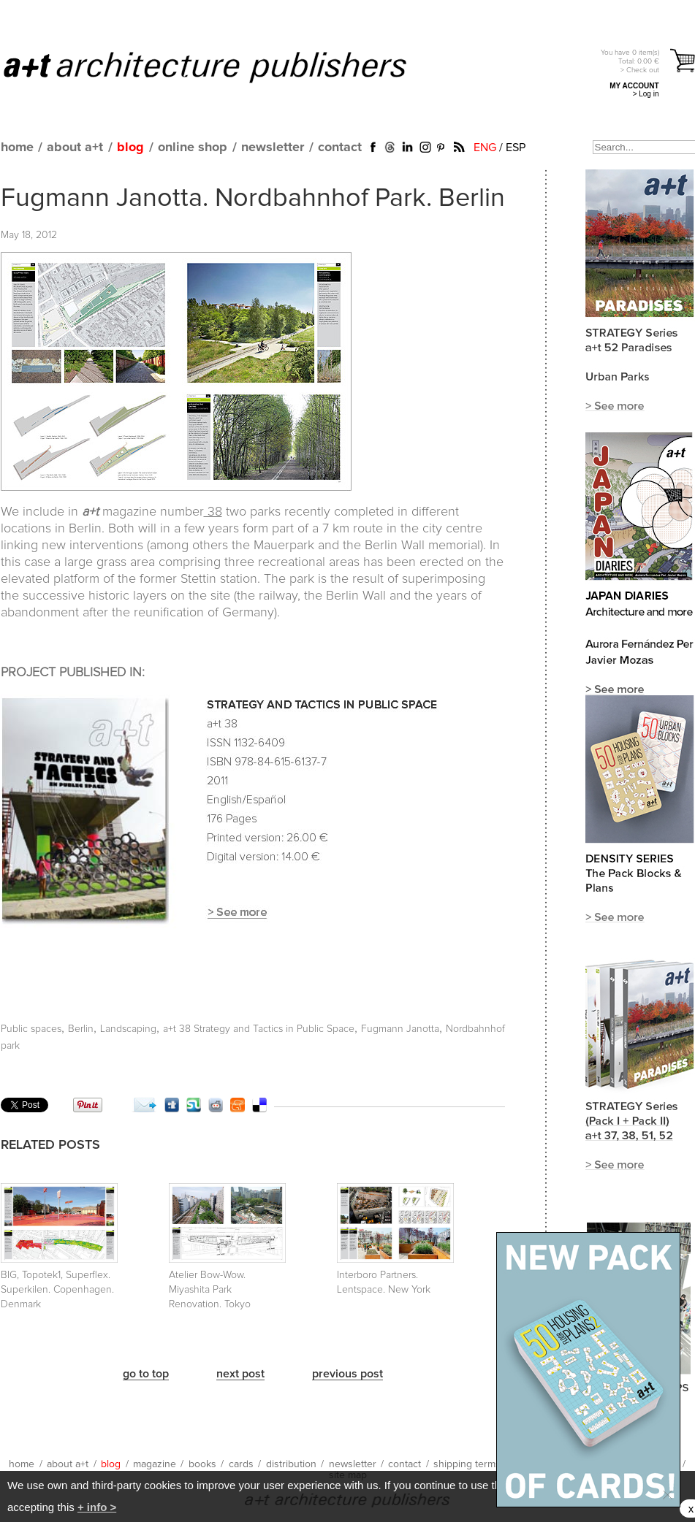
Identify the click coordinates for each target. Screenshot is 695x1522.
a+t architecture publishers (223, 66)
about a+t (75, 147)
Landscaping (128, 1029)
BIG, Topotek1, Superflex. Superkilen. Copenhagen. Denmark (57, 1289)
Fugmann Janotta (400, 1029)
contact (340, 147)
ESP (515, 147)
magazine (154, 1464)
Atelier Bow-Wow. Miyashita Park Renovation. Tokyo (210, 1289)
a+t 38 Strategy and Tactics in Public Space (258, 1029)
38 (213, 512)
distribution (291, 1464)
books (202, 1464)
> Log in (646, 94)
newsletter (272, 147)
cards (241, 1464)
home (17, 147)
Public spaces (31, 1029)
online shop (192, 147)
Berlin (81, 1029)
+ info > (96, 1507)
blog (130, 147)
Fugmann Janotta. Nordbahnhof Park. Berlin (253, 199)
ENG (485, 147)
